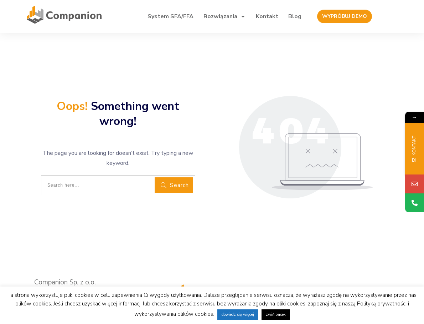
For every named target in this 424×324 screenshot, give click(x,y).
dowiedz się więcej (238, 314)
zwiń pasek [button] (276, 314)
